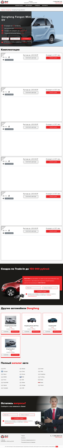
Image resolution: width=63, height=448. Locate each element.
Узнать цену (53, 58)
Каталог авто (19, 5)
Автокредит (28, 5)
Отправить (26, 38)
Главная (3, 10)
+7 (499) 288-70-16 (57, 1)
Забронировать (15, 331)
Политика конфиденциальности (28, 429)
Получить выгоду (31, 58)
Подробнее (6, 331)
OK (56, 446)
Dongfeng (8, 10)
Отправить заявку (41, 291)
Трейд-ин (37, 5)
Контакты (45, 5)
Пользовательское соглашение (28, 431)
